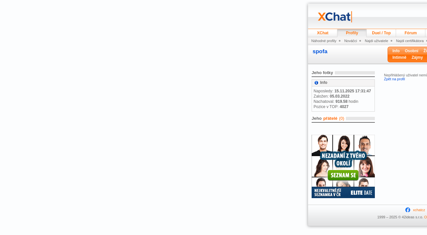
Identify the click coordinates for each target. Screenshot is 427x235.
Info (396, 51)
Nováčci (350, 41)
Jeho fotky (322, 72)
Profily (352, 33)
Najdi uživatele (376, 41)
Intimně (399, 57)
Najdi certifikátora (410, 41)
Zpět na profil (394, 79)
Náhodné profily (323, 41)
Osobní (411, 51)
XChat (323, 33)
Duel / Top (381, 33)
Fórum (411, 33)
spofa (320, 51)
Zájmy (417, 57)
